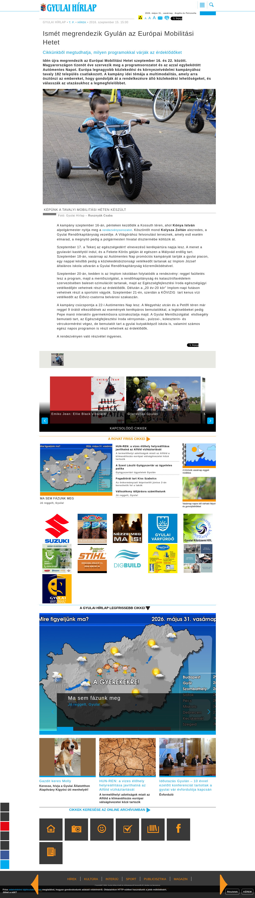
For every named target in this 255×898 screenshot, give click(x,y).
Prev (62, 717)
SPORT (131, 884)
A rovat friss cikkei (124, 439)
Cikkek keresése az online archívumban (102, 815)
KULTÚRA (91, 884)
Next (211, 717)
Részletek (232, 891)
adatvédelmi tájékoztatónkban (25, 889)
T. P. (72, 22)
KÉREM (247, 891)
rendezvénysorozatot (119, 230)
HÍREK (82, 22)
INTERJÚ (112, 884)
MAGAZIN (180, 884)
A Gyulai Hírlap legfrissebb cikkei (108, 610)
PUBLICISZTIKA (155, 884)
